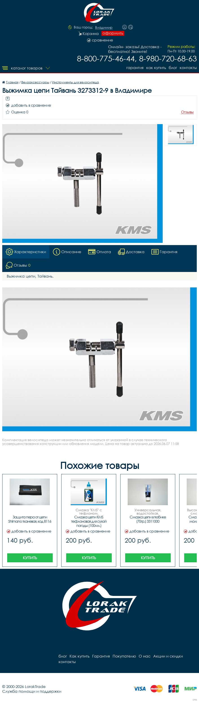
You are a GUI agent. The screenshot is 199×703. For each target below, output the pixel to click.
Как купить (156, 67)
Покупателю (124, 656)
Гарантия (135, 67)
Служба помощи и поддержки (31, 691)
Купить (30, 557)
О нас (145, 656)
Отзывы (187, 112)
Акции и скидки (168, 656)
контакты (188, 67)
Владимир (103, 27)
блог (173, 67)
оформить (113, 33)
